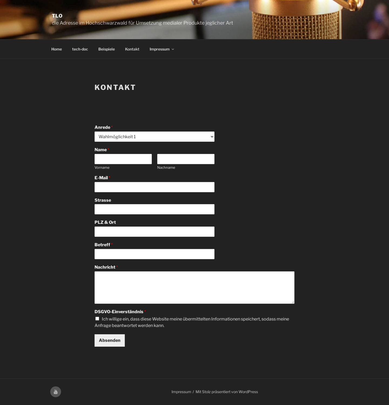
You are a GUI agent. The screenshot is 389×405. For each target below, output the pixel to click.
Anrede (104, 127)
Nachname (166, 167)
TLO (57, 16)
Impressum (162, 49)
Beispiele (106, 49)
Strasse (103, 200)
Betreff (104, 244)
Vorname (102, 167)
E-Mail (102, 177)
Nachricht (106, 267)
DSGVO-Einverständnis (120, 311)
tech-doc (80, 49)
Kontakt (132, 49)
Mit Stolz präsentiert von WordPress (227, 391)
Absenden (109, 340)
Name (102, 149)
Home (56, 49)
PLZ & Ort (105, 222)
